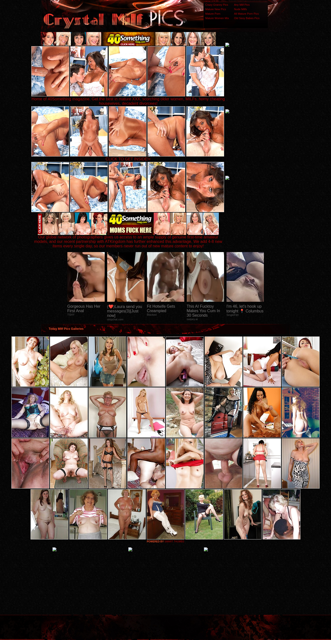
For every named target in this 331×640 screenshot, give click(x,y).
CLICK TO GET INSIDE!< (128, 159)
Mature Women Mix (217, 18)
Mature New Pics (215, 9)
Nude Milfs (240, 9)
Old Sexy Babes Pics (247, 18)
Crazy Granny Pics (216, 4)
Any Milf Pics (242, 4)
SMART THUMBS (174, 541)
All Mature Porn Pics (246, 13)
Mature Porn (213, 13)
